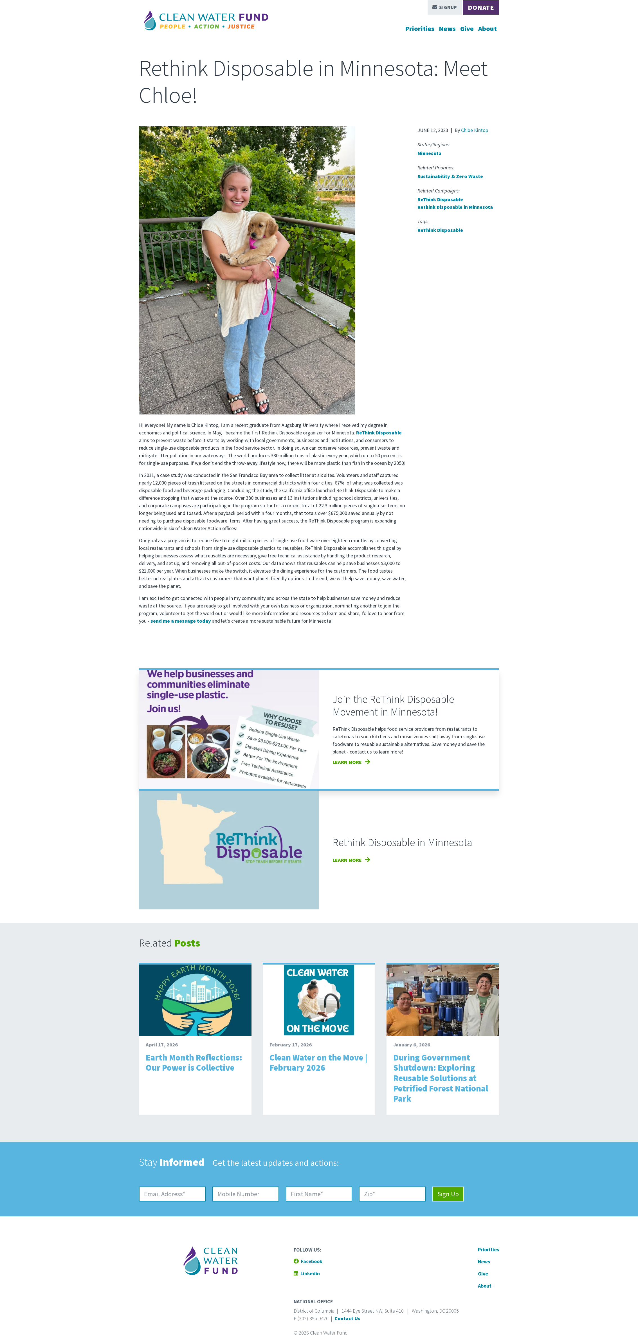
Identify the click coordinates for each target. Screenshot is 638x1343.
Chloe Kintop (474, 130)
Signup (444, 7)
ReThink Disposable (440, 199)
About (487, 28)
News (447, 28)
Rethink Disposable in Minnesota (455, 207)
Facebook (308, 1261)
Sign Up (448, 1194)
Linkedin (307, 1273)
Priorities (419, 28)
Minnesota (429, 153)
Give (467, 28)
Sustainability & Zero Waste (450, 176)
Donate (481, 7)
